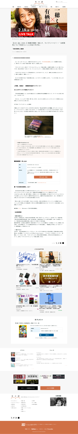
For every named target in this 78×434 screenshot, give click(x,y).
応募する (44, 335)
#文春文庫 (18, 310)
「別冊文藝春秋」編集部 (18, 48)
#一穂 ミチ (27, 289)
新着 (13, 6)
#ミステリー (30, 310)
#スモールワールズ (46, 290)
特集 (51, 6)
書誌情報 (64, 6)
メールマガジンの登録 (49, 337)
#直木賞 (41, 290)
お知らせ (13, 406)
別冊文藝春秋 (34, 404)
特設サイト (57, 6)
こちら (19, 208)
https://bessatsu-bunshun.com (48, 190)
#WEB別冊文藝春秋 (19, 269)
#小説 (17, 51)
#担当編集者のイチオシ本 (24, 310)
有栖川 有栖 (28, 57)
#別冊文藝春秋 (25, 269)
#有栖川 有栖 (46, 270)
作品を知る (26, 6)
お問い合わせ (13, 407)
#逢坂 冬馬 (23, 289)
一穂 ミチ (23, 57)
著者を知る (19, 6)
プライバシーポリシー (15, 402)
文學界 (33, 400)
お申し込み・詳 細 (43, 177)
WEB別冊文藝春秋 (17, 57)
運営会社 (13, 404)
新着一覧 (23, 400)
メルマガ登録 (50, 388)
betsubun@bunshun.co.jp (42, 182)
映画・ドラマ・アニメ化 (43, 6)
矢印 (66, 365)
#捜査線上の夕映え (52, 270)
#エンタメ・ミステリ (22, 51)
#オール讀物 (41, 270)
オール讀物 (34, 402)
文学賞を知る (33, 6)
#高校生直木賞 (19, 289)
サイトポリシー (14, 400)
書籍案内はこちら (28, 388)
